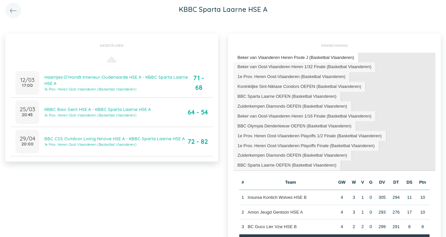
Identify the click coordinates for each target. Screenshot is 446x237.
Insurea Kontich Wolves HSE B (277, 197)
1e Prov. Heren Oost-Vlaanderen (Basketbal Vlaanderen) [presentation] (292, 76)
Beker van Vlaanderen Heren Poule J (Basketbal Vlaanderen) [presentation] (296, 57)
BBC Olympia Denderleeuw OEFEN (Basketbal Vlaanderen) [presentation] (295, 125)
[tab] (296, 58)
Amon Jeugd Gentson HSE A (275, 212)
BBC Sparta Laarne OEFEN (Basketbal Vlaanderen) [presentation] (287, 96)
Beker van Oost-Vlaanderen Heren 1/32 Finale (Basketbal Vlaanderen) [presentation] (305, 66)
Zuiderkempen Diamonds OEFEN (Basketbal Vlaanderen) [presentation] (292, 106)
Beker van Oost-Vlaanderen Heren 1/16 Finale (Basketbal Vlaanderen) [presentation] (305, 116)
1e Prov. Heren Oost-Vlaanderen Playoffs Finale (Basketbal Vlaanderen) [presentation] (306, 145)
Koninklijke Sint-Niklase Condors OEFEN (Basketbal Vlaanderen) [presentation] (299, 86)
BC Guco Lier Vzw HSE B (272, 226)
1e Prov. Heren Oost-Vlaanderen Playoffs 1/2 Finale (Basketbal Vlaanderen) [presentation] (310, 135)
